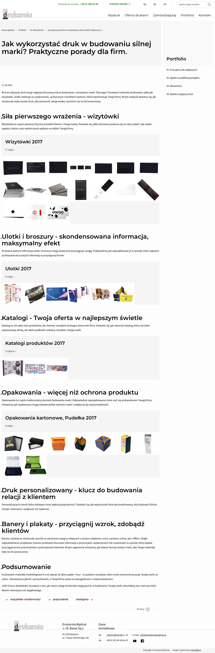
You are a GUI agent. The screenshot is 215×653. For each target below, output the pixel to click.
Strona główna (8, 30)
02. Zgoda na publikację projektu (183, 78)
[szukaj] (210, 4)
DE (154, 4)
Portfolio (22, 30)
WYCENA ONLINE (118, 4)
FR (165, 4)
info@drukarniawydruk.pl (153, 635)
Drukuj (145, 609)
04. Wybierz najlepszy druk (180, 94)
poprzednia (58, 599)
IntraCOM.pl (195, 650)
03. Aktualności (36, 30)
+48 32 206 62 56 (114, 635)
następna (86, 599)
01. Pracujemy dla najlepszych (182, 70)
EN (145, 4)
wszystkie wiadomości (23, 599)
